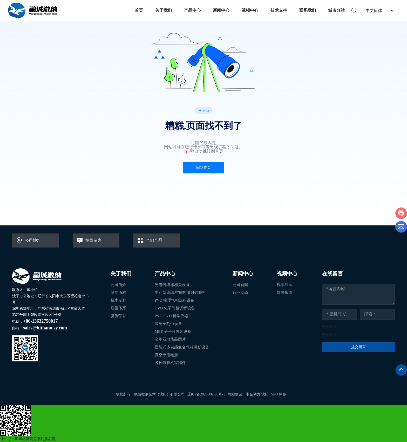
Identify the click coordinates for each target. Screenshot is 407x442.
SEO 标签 (278, 394)
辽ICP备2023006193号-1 (206, 394)
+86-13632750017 (40, 321)
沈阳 (265, 394)
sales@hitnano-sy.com (45, 327)
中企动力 (253, 394)
